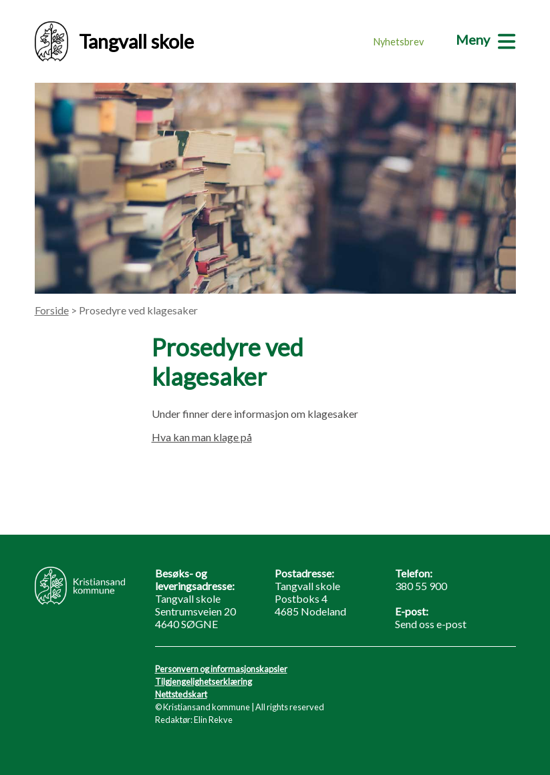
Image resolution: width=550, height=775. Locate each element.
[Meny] (485, 39)
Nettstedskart (181, 694)
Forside (52, 310)
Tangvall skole (114, 41)
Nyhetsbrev (399, 41)
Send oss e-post (430, 623)
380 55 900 (421, 585)
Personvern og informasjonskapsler (221, 669)
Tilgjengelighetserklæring (203, 681)
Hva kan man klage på (202, 437)
